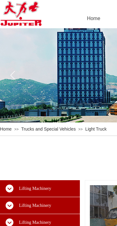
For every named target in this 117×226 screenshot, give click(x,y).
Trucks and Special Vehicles (48, 129)
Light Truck (95, 129)
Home (6, 129)
